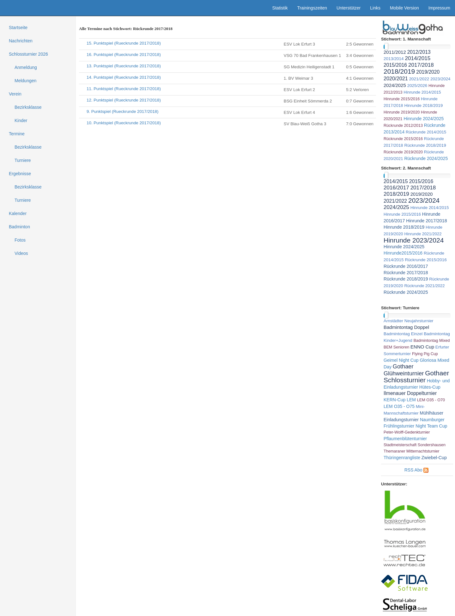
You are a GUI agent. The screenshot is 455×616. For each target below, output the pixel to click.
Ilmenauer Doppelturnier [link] (410, 393)
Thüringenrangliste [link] (402, 457)
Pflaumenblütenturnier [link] (405, 438)
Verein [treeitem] (15, 93)
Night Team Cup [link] (431, 425)
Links (375, 7)
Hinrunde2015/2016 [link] (403, 253)
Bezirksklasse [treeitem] (28, 107)
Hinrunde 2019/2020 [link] (402, 112)
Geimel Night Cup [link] (401, 360)
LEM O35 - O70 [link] (431, 400)
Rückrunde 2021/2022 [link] (424, 285)
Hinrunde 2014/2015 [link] (422, 92)
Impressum (439, 7)
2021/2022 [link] (419, 79)
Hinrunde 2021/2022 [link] (422, 233)
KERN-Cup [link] (394, 399)
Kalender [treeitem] (18, 213)
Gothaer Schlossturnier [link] (416, 376)
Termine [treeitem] (17, 133)
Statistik (280, 7)
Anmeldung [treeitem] (26, 67)
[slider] (386, 46)
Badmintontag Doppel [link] (406, 327)
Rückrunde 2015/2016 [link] (403, 139)
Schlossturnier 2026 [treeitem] (28, 54)
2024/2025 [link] (395, 85)
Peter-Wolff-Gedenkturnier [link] (407, 432)
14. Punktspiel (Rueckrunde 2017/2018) (124, 77)
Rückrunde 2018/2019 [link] (425, 145)
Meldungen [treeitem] (25, 80)
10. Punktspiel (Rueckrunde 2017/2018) (124, 122)
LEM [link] (411, 399)
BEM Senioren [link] (396, 347)
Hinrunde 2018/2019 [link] (423, 105)
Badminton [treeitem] (19, 226)
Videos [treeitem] (21, 253)
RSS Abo (413, 469)
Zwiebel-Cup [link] (434, 457)
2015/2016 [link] (395, 65)
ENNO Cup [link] (422, 346)
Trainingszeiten (312, 7)
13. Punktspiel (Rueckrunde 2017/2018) (124, 66)
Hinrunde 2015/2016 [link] (402, 99)
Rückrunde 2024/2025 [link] (426, 158)
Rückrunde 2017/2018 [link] (406, 272)
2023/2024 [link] (440, 79)
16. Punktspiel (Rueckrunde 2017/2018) (124, 54)
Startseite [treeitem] (18, 27)
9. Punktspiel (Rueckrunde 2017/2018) (122, 111)
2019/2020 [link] (428, 72)
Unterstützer (349, 7)
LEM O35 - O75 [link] (399, 406)
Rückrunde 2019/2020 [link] (403, 152)
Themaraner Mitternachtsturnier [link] (411, 451)
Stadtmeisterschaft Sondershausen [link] (415, 445)
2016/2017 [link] (396, 188)
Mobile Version (404, 7)
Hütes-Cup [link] (429, 387)
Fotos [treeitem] (20, 240)
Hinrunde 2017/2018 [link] (426, 220)
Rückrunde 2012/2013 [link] (403, 125)
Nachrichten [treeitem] (21, 40)
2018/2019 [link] (399, 71)
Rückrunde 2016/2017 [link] (406, 266)
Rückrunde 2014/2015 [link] (426, 132)
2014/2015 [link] (417, 58)
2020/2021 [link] (396, 78)
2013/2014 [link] (394, 58)
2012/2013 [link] (419, 52)
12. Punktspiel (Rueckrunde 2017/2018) (124, 100)
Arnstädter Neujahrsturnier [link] (409, 320)
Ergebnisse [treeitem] (20, 173)
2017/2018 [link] (421, 65)
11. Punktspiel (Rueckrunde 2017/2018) (124, 88)
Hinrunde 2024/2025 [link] (423, 118)
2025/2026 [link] (417, 85)
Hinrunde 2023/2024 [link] (414, 240)
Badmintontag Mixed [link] (432, 340)
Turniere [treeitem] (23, 160)
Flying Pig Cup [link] (425, 354)
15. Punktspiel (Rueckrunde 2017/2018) (124, 43)
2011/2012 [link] (395, 52)
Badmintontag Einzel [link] (403, 333)
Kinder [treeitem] (21, 120)
